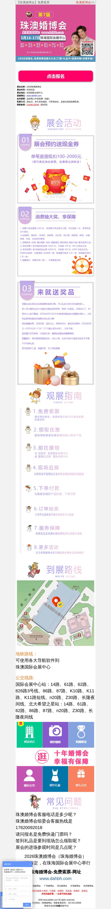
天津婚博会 (75, 886)
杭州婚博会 (89, 886)
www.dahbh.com (55, 878)
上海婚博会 (36, 886)
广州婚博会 (49, 886)
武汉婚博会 (62, 886)
